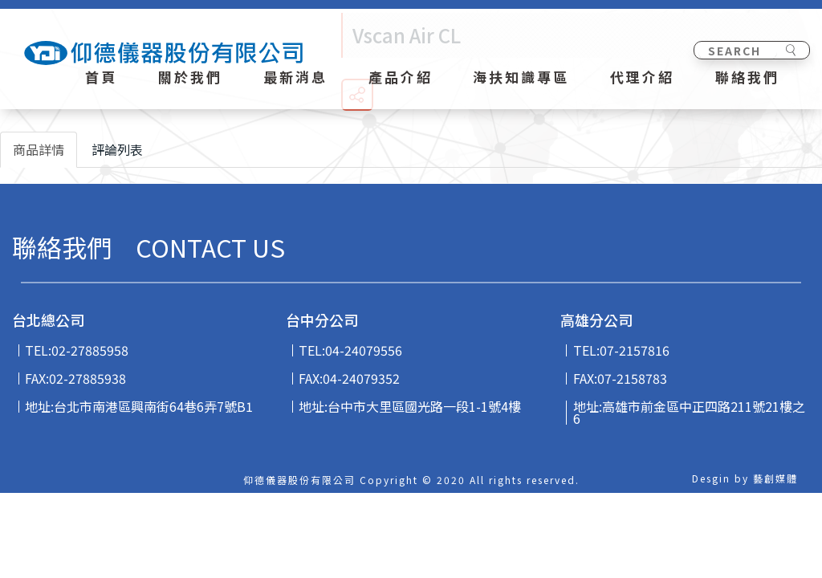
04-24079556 (363, 350)
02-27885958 (89, 350)
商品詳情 (38, 149)
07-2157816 (634, 350)
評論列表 (117, 149)
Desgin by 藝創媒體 (745, 478)
